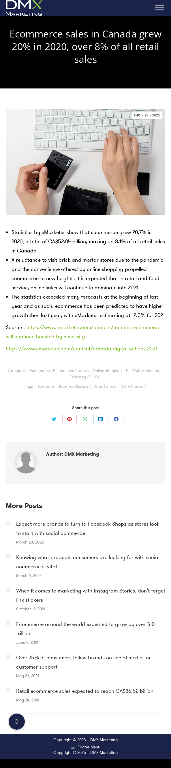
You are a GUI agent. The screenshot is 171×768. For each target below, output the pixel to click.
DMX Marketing (104, 740)
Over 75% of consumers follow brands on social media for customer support (83, 662)
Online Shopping (132, 386)
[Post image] (8, 523)
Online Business (105, 386)
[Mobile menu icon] (159, 8)
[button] (17, 722)
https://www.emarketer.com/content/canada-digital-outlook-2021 (81, 348)
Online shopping (107, 370)
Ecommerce (40, 370)
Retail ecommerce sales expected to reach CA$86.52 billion (84, 691)
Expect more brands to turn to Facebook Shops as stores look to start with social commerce (87, 528)
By (142, 370)
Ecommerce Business (71, 370)
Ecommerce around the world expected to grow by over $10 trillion (85, 629)
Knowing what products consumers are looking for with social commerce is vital (87, 562)
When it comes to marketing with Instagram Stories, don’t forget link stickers (90, 595)
